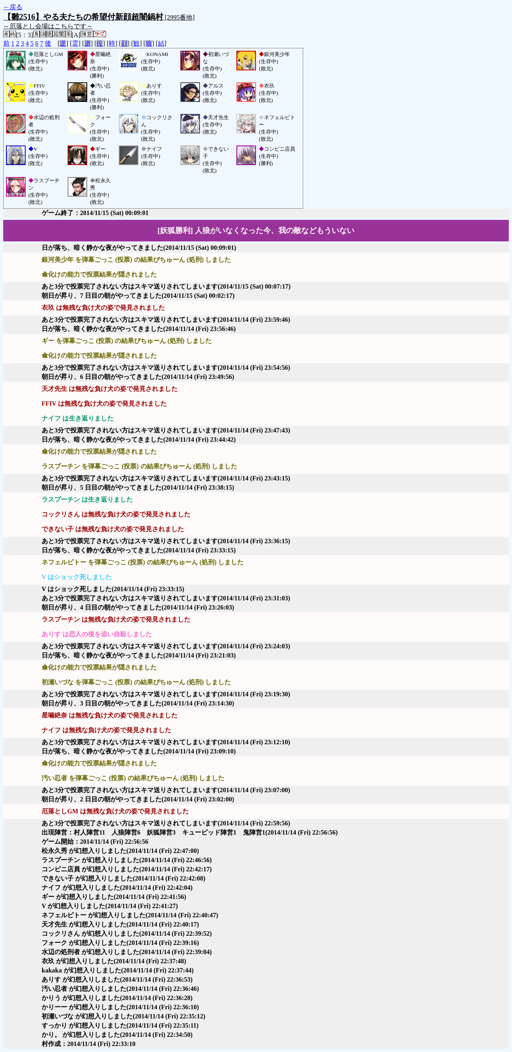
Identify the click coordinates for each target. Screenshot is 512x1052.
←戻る (12, 7)
